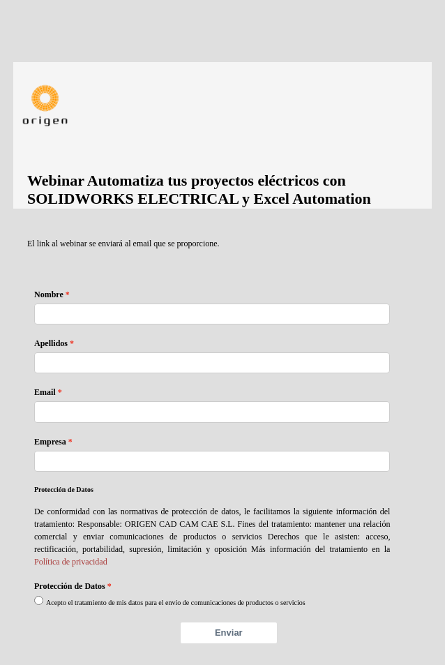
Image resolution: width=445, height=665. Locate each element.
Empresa (50, 442)
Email (45, 392)
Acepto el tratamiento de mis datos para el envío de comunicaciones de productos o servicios (176, 602)
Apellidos (51, 343)
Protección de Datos (69, 586)
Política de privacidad (70, 562)
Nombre (48, 294)
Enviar (229, 632)
